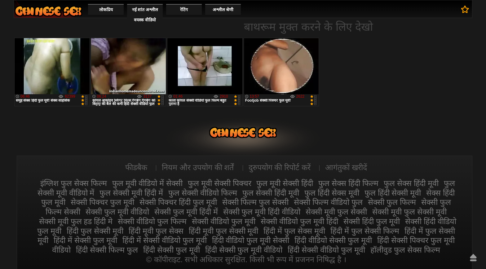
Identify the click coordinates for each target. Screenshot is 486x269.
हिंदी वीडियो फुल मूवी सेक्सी (250, 240)
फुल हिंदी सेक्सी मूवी (393, 192)
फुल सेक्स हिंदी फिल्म (348, 183)
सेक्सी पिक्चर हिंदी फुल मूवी (178, 202)
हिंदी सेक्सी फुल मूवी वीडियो (244, 249)
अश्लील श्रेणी (223, 9)
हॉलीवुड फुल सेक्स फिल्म (405, 249)
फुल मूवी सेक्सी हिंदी (284, 183)
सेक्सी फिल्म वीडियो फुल (328, 202)
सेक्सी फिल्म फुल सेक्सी (255, 202)
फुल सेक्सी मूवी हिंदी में (131, 192)
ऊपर (473, 257)
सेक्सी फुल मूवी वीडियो (117, 211)
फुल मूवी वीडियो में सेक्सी (147, 183)
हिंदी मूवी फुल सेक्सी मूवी (223, 231)
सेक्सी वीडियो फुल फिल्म (152, 221)
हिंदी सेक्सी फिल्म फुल (107, 249)
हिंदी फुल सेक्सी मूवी (95, 231)
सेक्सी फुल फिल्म (392, 202)
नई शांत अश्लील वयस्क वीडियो (145, 14)
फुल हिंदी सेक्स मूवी (331, 192)
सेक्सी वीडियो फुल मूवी (223, 221)
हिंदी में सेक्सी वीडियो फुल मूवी (164, 240)
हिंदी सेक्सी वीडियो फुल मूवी (326, 249)
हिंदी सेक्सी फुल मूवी (171, 249)
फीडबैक (136, 167)
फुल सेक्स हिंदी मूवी (411, 183)
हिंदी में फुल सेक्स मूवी (294, 231)
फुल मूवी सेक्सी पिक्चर (219, 183)
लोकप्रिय (106, 9)
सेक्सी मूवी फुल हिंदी (48, 11)
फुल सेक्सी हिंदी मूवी (270, 192)
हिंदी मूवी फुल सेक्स (156, 231)
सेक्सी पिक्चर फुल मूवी (102, 202)
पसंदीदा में (465, 9)
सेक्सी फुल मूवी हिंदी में (186, 211)
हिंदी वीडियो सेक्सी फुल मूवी (333, 240)
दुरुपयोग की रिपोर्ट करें (280, 167)
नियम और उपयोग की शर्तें (198, 167)
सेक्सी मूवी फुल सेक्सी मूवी (409, 211)
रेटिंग (184, 9)
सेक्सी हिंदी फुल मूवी (371, 221)
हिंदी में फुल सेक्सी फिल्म (364, 231)
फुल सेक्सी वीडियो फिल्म (202, 192)
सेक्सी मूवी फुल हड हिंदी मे (76, 221)
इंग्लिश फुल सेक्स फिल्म (73, 183)
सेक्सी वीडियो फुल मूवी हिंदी (299, 221)
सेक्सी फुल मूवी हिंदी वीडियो (262, 211)
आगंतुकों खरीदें (346, 167)
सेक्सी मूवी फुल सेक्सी (336, 211)
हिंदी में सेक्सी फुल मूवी (85, 240)
